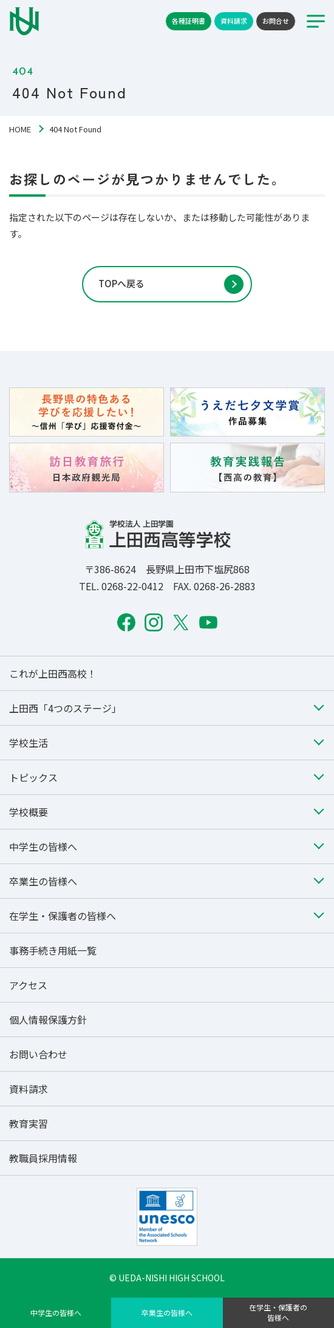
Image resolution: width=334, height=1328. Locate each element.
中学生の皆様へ (55, 1312)
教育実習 (28, 1123)
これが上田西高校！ (53, 673)
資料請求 (233, 21)
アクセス (28, 985)
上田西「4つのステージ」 (65, 708)
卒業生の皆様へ (167, 1312)
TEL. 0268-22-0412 (121, 586)
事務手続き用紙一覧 (53, 950)
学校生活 (28, 742)
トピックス (33, 777)
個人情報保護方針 (48, 1019)
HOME (20, 129)
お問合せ (275, 21)
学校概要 (28, 812)
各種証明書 (188, 21)
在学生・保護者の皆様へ (278, 1312)
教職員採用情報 (43, 1158)
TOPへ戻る (121, 283)
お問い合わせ (38, 1054)
